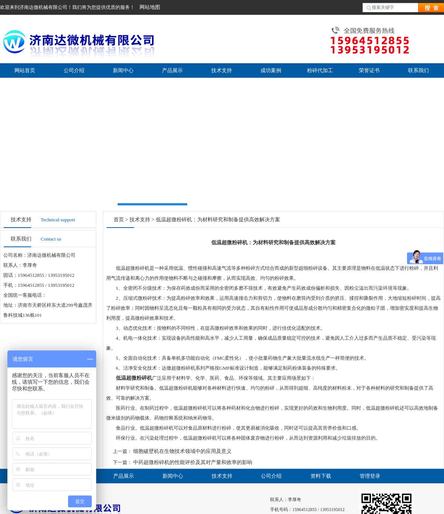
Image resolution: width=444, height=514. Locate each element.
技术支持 (221, 70)
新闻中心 (123, 70)
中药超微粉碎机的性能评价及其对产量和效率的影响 (192, 462)
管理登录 (370, 476)
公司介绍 (74, 70)
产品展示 (172, 70)
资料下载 (320, 476)
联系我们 (418, 70)
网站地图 (149, 7)
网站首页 (24, 70)
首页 (119, 219)
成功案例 (270, 70)
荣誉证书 (369, 70)
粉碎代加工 (320, 70)
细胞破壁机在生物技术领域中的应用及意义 (182, 451)
